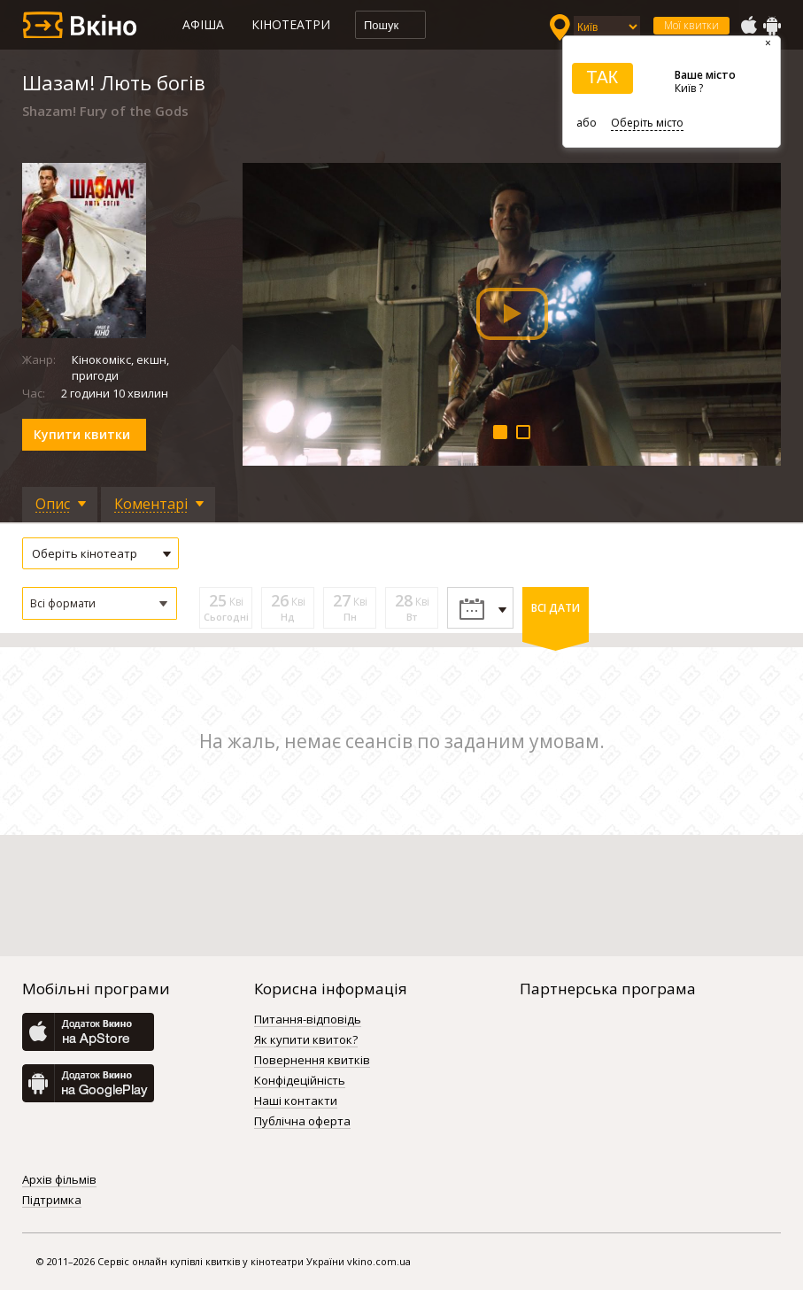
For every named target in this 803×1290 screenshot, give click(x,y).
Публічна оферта (302, 1122)
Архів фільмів (59, 1180)
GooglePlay (772, 25)
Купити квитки (82, 434)
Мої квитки (691, 25)
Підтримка (51, 1200)
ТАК (602, 77)
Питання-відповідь (307, 1020)
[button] (99, 603)
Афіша (203, 24)
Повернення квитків (312, 1061)
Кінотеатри (290, 24)
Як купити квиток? (306, 1040)
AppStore (748, 25)
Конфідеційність (299, 1081)
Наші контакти (295, 1101)
